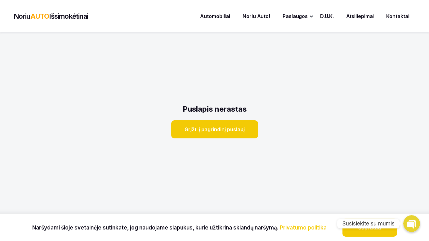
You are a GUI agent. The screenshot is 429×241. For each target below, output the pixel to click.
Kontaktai (397, 16)
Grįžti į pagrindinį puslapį (215, 129)
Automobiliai (215, 16)
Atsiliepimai (360, 16)
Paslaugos (295, 16)
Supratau (369, 228)
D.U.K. (326, 16)
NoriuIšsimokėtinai (51, 16)
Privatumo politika (303, 228)
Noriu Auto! (256, 16)
